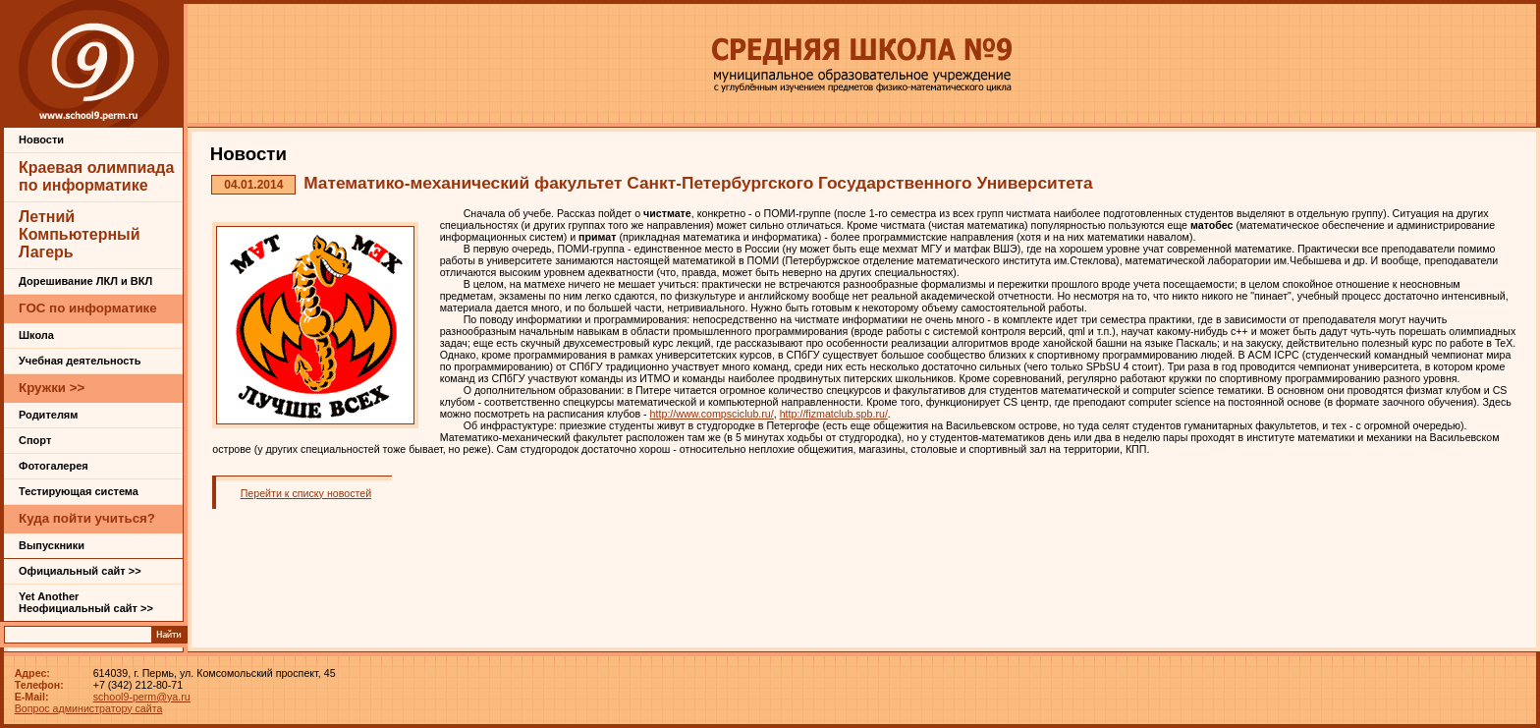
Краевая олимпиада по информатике (96, 176)
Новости (41, 139)
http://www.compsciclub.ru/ (712, 414)
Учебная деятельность (80, 360)
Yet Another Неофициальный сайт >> (86, 602)
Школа (36, 335)
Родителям (48, 414)
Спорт (35, 440)
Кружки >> (51, 387)
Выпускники (51, 545)
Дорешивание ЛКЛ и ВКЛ (85, 281)
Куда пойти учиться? (87, 518)
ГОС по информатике (88, 308)
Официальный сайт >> (80, 571)
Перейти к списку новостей (306, 493)
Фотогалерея (53, 466)
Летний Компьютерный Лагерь (79, 234)
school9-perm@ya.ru (142, 696)
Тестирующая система (78, 491)
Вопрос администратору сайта (89, 708)
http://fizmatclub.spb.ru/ (834, 414)
